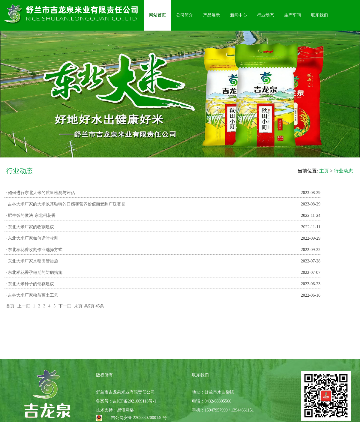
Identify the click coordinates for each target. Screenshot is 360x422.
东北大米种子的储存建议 (31, 284)
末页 (78, 306)
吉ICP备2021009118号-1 (134, 401)
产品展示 (211, 15)
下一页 (64, 306)
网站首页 (157, 15)
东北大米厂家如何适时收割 (33, 238)
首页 (10, 306)
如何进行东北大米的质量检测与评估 (41, 192)
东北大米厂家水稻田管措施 (33, 261)
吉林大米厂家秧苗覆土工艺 (33, 295)
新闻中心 (238, 15)
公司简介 (184, 15)
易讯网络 (125, 410)
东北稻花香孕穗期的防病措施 (35, 272)
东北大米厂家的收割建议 (31, 227)
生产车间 (292, 15)
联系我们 (319, 15)
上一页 (23, 306)
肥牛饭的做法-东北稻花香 (32, 215)
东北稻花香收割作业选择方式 (35, 249)
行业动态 (265, 15)
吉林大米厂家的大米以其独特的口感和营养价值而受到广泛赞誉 (66, 204)
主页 (324, 170)
